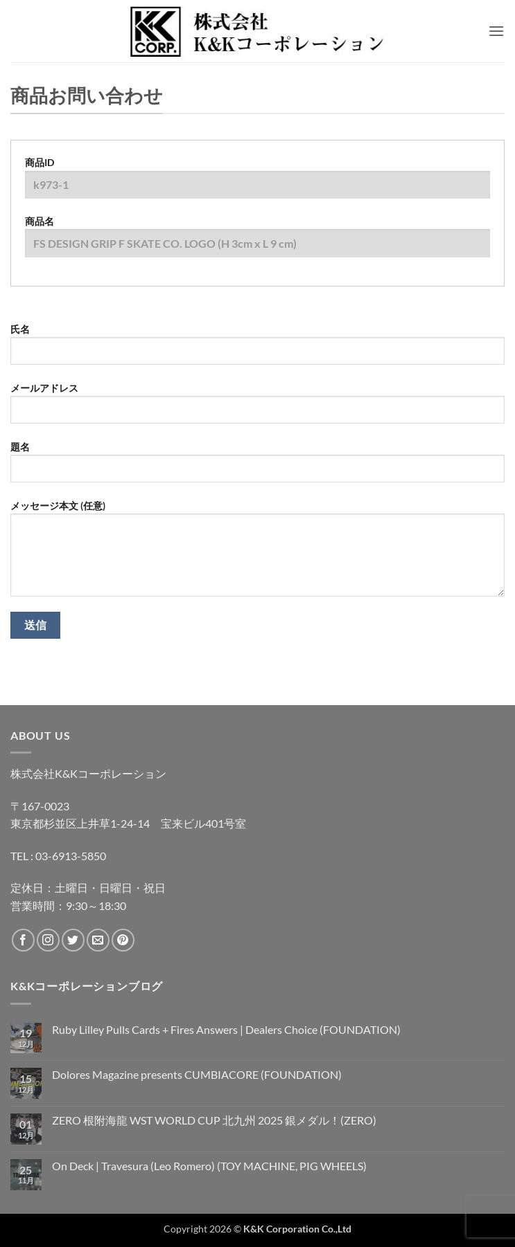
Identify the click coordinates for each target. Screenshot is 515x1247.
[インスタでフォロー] (48, 940)
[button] (496, 31)
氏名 (257, 349)
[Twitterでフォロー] (73, 940)
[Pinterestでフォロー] (123, 940)
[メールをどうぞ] (98, 940)
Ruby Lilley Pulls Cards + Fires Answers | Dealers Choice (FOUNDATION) (226, 1029)
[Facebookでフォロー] (23, 940)
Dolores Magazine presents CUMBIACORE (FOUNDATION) (197, 1074)
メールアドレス (257, 408)
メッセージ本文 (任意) (257, 554)
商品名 (257, 241)
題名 (257, 467)
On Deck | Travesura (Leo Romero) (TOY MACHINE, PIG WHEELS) (209, 1165)
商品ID (257, 182)
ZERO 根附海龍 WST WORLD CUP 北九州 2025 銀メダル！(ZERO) (214, 1120)
